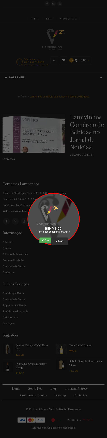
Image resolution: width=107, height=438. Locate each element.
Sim (45, 240)
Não (60, 241)
